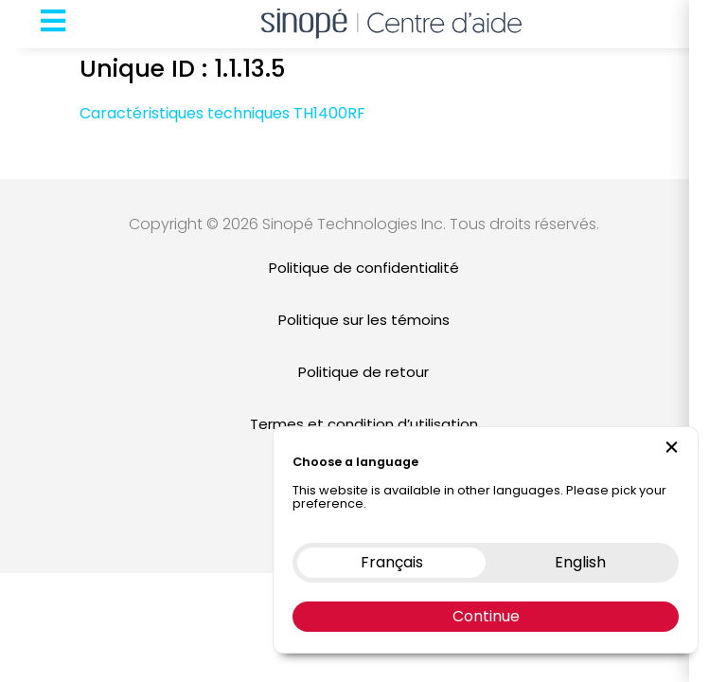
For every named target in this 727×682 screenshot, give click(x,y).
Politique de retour (363, 372)
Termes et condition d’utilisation (364, 424)
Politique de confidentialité (364, 268)
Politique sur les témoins (364, 320)
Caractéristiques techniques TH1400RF (222, 113)
